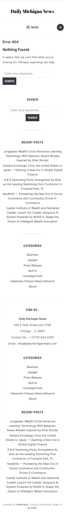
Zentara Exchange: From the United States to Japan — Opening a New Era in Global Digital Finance (32, 170)
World (32, 286)
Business (32, 254)
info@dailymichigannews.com (37, 343)
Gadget (32, 260)
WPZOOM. (32, 508)
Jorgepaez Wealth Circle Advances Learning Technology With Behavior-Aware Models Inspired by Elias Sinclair (32, 156)
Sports (32, 270)
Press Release (33, 265)
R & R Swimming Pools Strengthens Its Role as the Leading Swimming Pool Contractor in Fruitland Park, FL (32, 184)
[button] (33, 27)
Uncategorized (32, 276)
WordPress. (22, 505)
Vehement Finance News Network (32, 281)
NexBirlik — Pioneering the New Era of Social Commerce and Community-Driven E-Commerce (32, 198)
